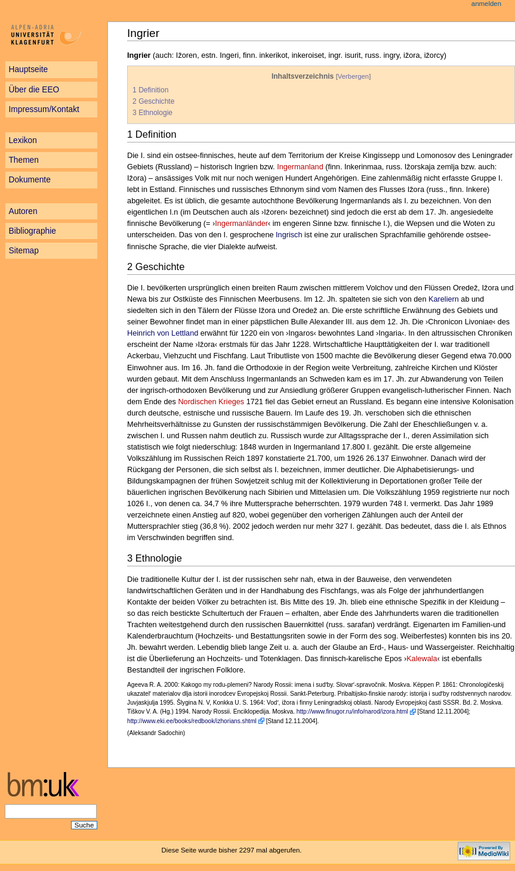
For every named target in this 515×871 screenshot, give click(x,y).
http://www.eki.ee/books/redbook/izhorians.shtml (192, 721)
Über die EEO (33, 89)
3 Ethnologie (152, 113)
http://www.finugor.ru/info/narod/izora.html (352, 711)
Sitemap (23, 250)
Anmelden (486, 3)
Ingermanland (300, 167)
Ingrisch (289, 235)
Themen (23, 160)
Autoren (22, 211)
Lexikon (22, 140)
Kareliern (443, 299)
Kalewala (421, 659)
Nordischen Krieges (211, 402)
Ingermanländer (241, 223)
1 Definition (150, 90)
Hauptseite (28, 69)
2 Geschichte (153, 101)
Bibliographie (32, 231)
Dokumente (29, 179)
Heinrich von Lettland (162, 333)
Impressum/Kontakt (43, 109)
